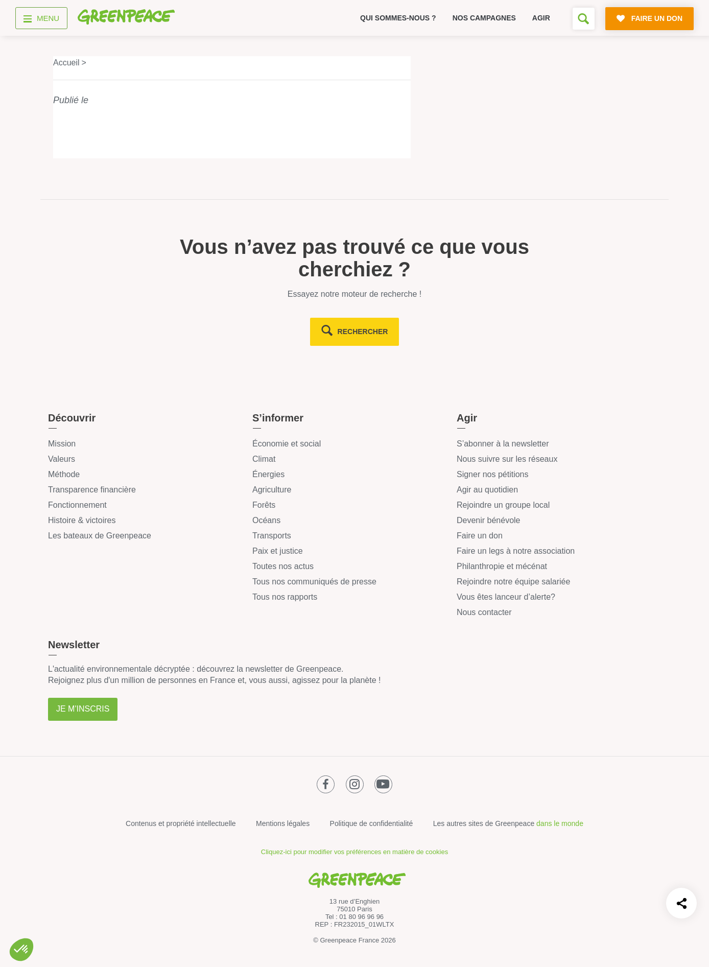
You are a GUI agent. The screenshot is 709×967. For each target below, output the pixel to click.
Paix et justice (277, 551)
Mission (62, 443)
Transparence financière (92, 489)
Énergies (268, 474)
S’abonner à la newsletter (503, 443)
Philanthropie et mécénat (502, 566)
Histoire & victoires (81, 520)
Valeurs (61, 459)
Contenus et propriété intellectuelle (181, 823)
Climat (263, 459)
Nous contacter (484, 612)
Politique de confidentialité (371, 823)
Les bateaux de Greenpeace (99, 535)
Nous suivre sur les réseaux (507, 459)
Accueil (66, 62)
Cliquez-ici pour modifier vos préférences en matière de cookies (354, 852)
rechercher (363, 331)
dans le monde (559, 823)
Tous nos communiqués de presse (314, 581)
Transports (271, 535)
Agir (541, 18)
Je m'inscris (82, 708)
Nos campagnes (484, 18)
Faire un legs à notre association (516, 551)
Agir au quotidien (487, 489)
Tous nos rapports (284, 597)
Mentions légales (283, 823)
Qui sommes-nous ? (398, 18)
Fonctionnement (77, 505)
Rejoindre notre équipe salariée (513, 581)
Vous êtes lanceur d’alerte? (506, 597)
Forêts (263, 505)
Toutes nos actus (283, 566)
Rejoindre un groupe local (503, 505)
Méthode (64, 474)
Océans (266, 520)
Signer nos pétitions (493, 474)
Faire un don (480, 535)
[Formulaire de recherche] (584, 19)
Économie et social (286, 443)
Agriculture (271, 489)
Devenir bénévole (489, 520)
